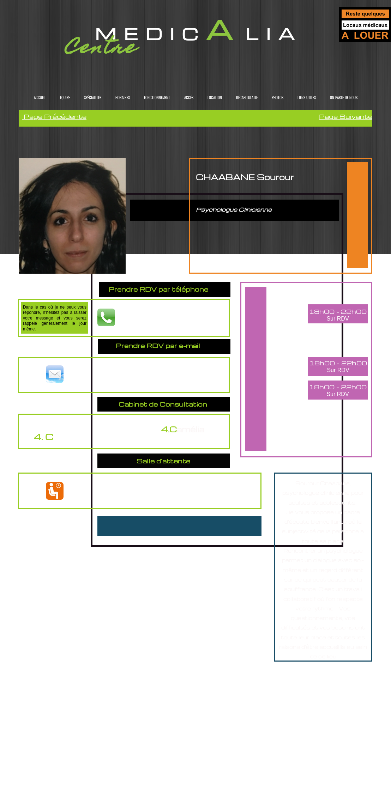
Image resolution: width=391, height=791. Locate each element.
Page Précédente (54, 116)
